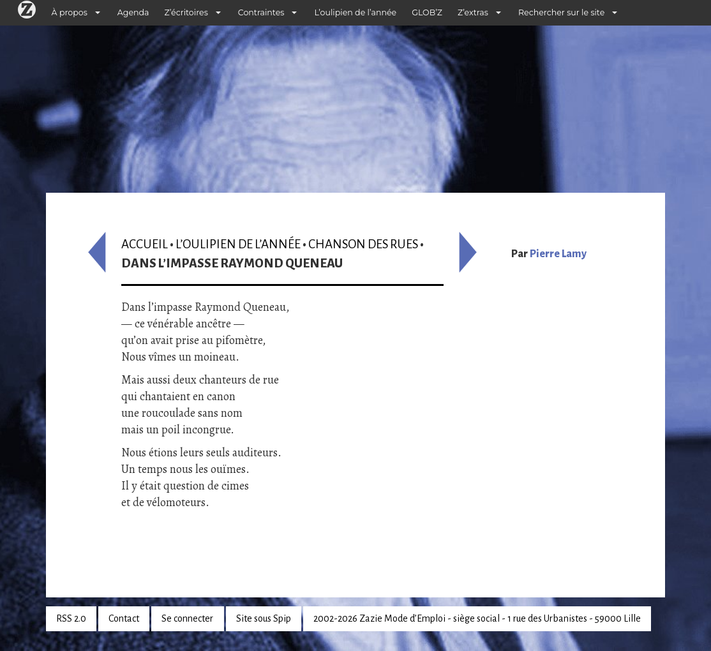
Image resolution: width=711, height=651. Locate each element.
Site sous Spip (263, 618)
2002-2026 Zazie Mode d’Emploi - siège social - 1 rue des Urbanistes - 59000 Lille (477, 618)
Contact (124, 618)
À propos (69, 12)
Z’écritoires (186, 12)
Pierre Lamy (558, 254)
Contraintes (261, 12)
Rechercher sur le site (561, 12)
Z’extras (473, 12)
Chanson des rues (363, 244)
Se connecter (187, 618)
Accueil (144, 244)
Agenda (133, 12)
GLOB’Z (427, 12)
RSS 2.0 (71, 618)
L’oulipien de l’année (355, 12)
